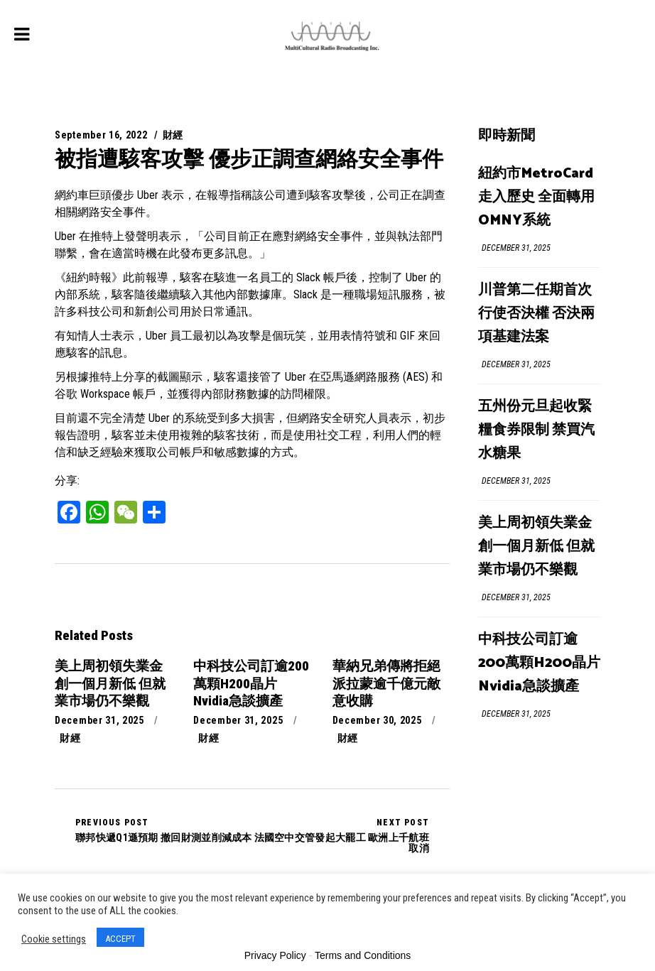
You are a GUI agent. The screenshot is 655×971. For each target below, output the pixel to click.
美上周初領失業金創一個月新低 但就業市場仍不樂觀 (536, 546)
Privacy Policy (275, 955)
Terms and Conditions (363, 955)
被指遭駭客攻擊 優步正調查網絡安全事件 (249, 158)
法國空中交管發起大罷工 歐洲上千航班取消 (340, 835)
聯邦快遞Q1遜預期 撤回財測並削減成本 (163, 830)
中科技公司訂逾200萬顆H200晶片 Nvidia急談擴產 (539, 663)
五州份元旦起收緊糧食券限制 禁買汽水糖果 (536, 430)
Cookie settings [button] (53, 939)
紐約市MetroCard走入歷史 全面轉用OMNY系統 (536, 197)
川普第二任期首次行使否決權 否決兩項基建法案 (536, 313)
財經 (173, 135)
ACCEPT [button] (120, 938)
